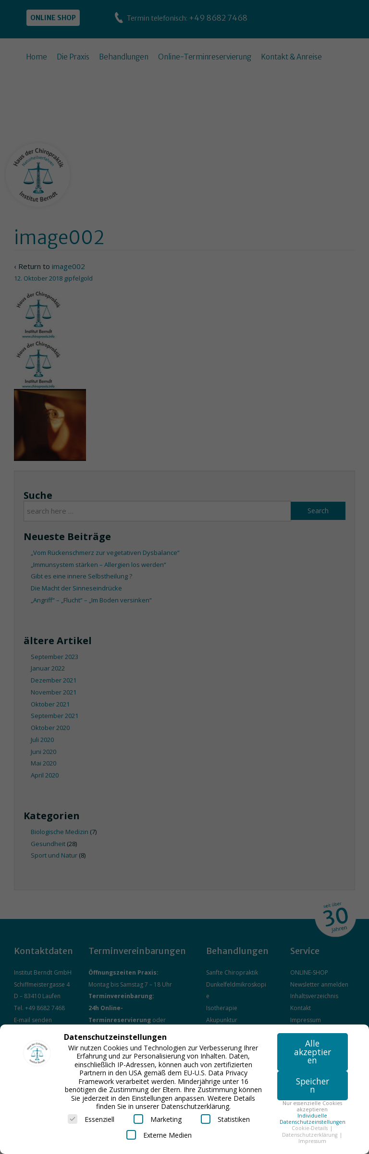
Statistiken (225, 1119)
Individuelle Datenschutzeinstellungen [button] (312, 1118)
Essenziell (91, 1119)
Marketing (158, 1119)
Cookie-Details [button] (310, 1128)
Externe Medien (159, 1135)
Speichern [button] (312, 1085)
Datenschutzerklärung (310, 1134)
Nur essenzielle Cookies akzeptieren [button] (312, 1106)
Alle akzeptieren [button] (312, 1051)
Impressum (312, 1141)
